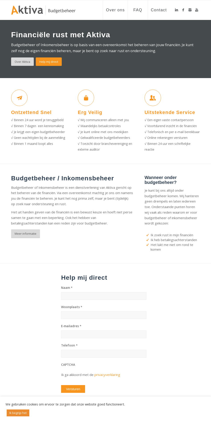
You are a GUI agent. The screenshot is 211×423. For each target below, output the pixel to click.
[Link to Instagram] (190, 9)
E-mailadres (71, 326)
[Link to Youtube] (196, 9)
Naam (66, 288)
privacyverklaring (107, 374)
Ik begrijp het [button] (18, 413)
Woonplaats (71, 307)
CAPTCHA (68, 365)
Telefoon (69, 345)
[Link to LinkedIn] (176, 9)
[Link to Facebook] (183, 9)
